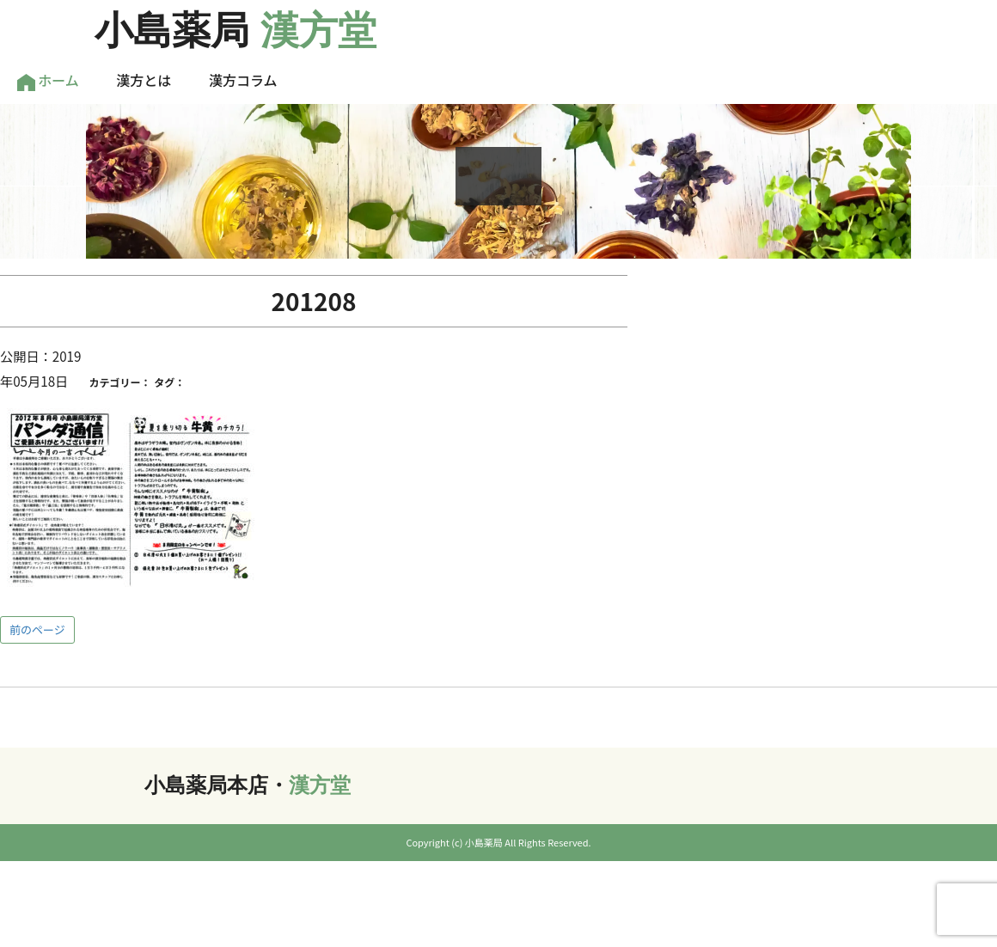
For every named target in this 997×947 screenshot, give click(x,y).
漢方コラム (243, 80)
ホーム (48, 80)
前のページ (37, 629)
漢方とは (143, 80)
